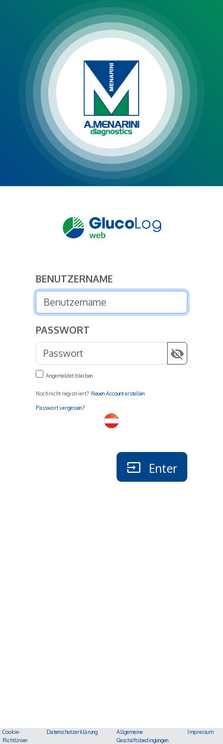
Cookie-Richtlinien (14, 736)
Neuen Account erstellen (118, 393)
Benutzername (74, 279)
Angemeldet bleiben (69, 375)
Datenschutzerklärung (72, 732)
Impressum (200, 732)
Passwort (63, 330)
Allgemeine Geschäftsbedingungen (142, 736)
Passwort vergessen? (60, 407)
